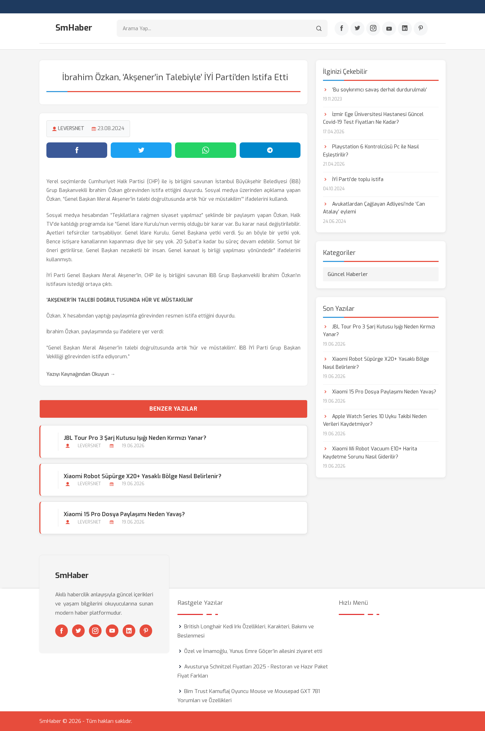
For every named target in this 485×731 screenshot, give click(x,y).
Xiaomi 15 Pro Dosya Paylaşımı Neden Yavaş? (124, 514)
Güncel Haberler (348, 274)
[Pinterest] (421, 28)
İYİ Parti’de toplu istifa (353, 179)
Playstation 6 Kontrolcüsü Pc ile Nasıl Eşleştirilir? (371, 150)
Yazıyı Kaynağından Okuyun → (80, 374)
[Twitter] (357, 28)
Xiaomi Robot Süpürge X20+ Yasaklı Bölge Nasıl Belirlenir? (142, 476)
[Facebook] (342, 28)
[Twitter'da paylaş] (141, 150)
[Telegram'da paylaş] (270, 150)
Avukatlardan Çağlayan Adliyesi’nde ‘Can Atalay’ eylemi (374, 208)
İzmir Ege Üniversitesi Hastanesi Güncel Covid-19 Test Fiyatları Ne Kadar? (373, 118)
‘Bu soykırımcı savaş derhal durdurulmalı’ (375, 89)
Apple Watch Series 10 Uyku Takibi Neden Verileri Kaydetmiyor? (375, 420)
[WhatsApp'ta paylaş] (205, 150)
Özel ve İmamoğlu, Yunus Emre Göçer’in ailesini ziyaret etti (253, 651)
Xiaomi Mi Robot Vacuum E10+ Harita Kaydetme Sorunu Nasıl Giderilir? (370, 452)
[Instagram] (373, 28)
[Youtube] (389, 28)
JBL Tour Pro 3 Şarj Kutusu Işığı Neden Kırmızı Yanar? (135, 438)
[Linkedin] (405, 28)
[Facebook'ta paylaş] (76, 150)
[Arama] (319, 28)
